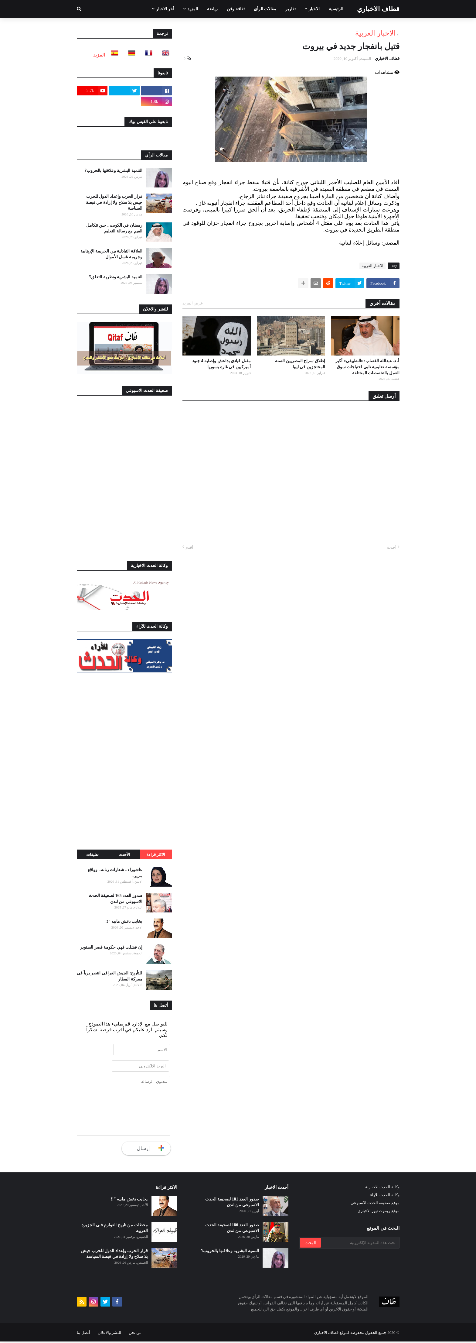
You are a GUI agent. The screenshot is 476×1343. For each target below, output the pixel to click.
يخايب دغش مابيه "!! (123, 921)
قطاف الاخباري (378, 9)
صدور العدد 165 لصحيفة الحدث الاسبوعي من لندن (115, 898)
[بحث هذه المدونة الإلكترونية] (360, 1244)
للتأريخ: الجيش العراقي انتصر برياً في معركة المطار (109, 976)
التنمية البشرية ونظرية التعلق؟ (115, 277)
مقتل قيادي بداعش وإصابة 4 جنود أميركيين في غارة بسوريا (221, 364)
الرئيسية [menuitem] (336, 9)
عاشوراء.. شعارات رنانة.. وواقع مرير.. (115, 872)
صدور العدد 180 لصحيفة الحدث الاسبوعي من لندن (232, 1229)
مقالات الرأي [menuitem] (265, 9)
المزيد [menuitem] (192, 9)
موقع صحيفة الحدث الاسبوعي (375, 1204)
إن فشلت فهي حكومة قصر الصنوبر (111, 947)
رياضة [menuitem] (212, 9)
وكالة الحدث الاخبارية (382, 1188)
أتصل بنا (83, 1334)
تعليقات (92, 854)
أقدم (189, 547)
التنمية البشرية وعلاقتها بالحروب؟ (113, 170)
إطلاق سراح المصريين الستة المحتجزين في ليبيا (300, 364)
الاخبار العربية (375, 33)
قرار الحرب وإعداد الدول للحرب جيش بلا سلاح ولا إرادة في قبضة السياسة (114, 202)
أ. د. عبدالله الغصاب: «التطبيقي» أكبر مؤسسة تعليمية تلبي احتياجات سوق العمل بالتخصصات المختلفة (367, 367)
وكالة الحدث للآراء (384, 1196)
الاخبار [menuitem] (314, 9)
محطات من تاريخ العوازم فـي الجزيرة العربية (114, 1229)
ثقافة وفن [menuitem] (236, 9)
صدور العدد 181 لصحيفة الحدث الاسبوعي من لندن (232, 1203)
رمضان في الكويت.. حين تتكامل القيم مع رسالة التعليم (114, 228)
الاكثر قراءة (156, 854)
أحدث (391, 547)
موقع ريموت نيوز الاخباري (378, 1212)
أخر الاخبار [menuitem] (165, 9)
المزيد (99, 54)
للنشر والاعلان (109, 1334)
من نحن (135, 1334)
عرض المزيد (192, 303)
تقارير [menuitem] (290, 9)
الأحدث (124, 854)
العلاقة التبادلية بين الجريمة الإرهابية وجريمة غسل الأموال (111, 254)
